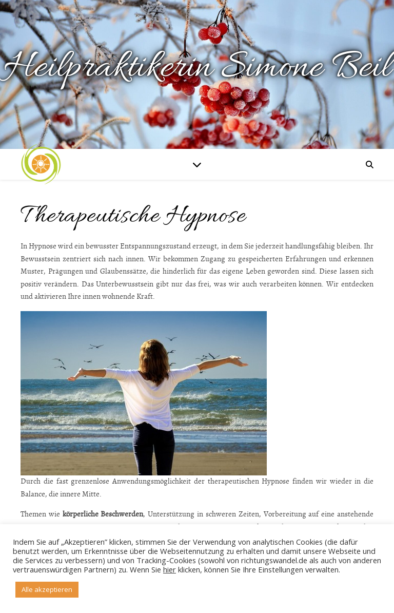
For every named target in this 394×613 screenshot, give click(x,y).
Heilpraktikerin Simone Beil (197, 68)
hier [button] (169, 569)
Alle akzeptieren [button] (47, 589)
